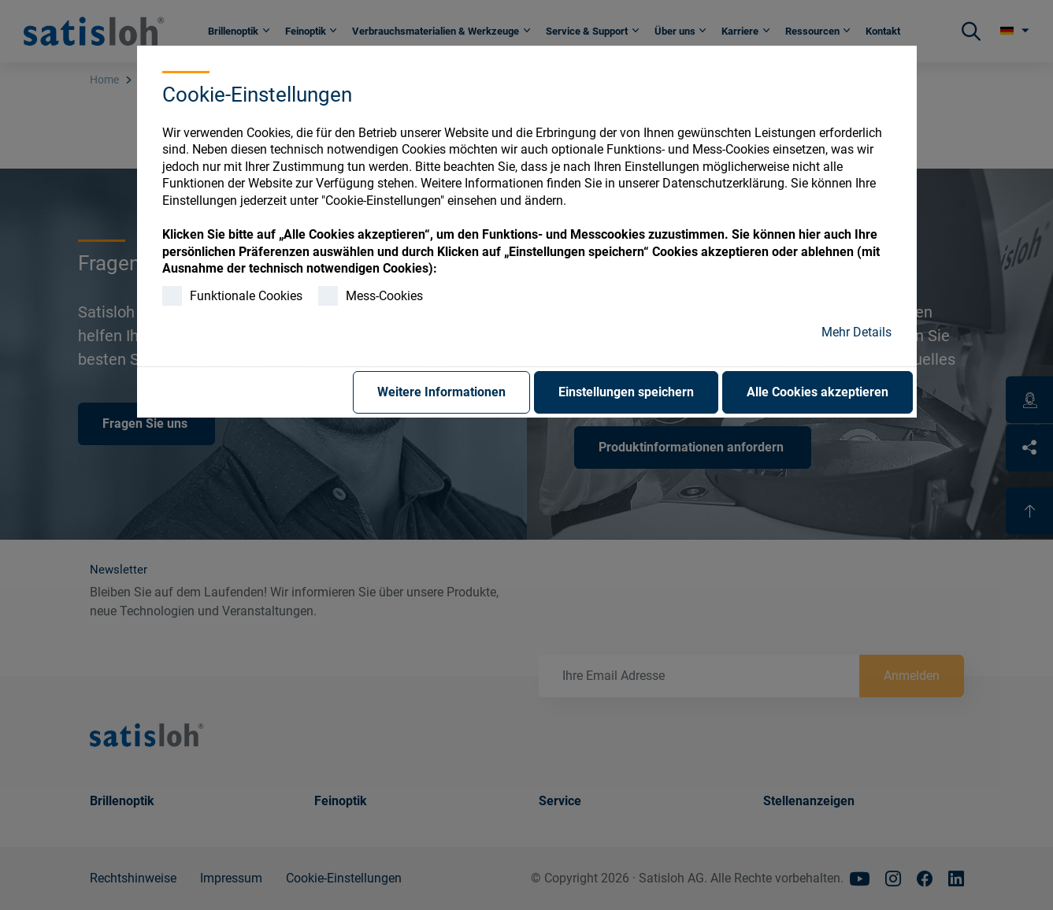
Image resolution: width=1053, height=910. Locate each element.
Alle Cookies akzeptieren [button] (817, 391)
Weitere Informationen (441, 391)
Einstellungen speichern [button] (626, 391)
